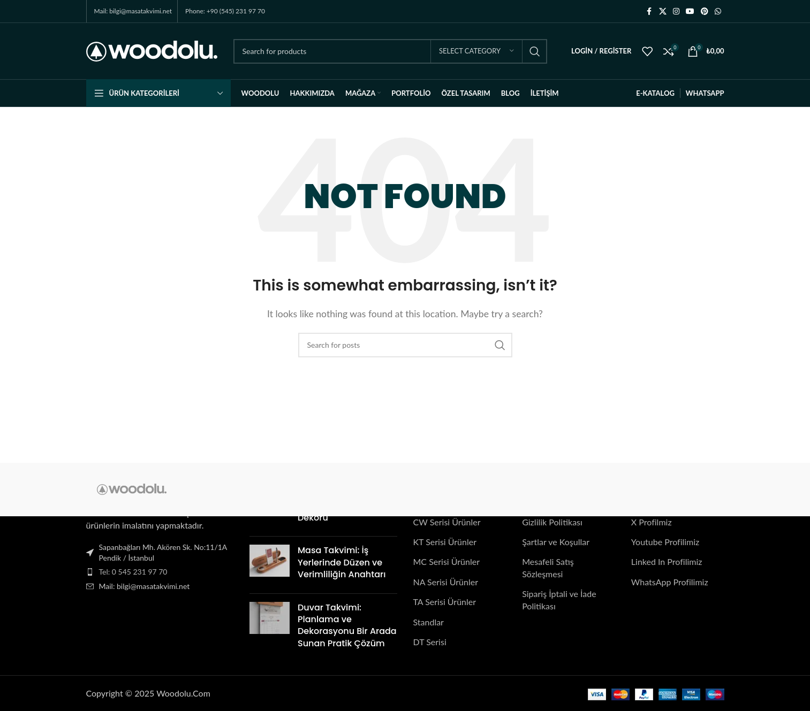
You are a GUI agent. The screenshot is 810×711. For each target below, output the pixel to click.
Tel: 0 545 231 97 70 (133, 571)
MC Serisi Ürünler (446, 561)
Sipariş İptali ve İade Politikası (559, 599)
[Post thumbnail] (269, 565)
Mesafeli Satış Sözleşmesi (548, 567)
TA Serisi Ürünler (444, 602)
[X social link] (663, 11)
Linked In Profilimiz (666, 561)
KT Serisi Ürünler (445, 542)
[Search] (390, 51)
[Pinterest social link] (704, 11)
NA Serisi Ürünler (445, 582)
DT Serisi (429, 642)
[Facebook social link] (649, 11)
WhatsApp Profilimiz (669, 582)
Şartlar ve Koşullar (555, 542)
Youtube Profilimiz (665, 542)
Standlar (428, 621)
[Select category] (476, 51)
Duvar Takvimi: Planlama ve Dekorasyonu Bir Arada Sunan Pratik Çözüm (347, 625)
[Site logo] (151, 50)
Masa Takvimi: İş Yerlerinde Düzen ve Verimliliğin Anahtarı (341, 562)
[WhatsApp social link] (717, 11)
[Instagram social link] (676, 11)
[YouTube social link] (690, 11)
